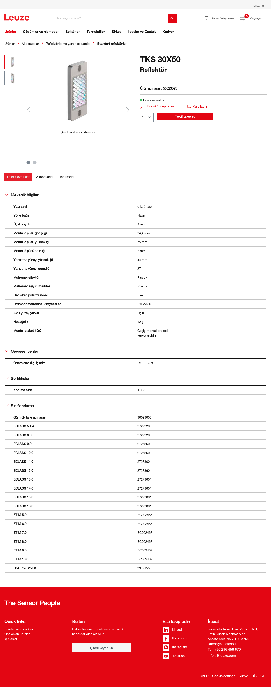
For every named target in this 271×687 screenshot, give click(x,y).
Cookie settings (223, 676)
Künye (243, 676)
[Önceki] (28, 109)
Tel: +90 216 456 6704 (225, 649)
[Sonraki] (127, 109)
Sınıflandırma (19, 405)
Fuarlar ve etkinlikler (18, 629)
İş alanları (11, 639)
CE (262, 676)
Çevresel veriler (21, 351)
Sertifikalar (17, 378)
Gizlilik (204, 676)
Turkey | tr (259, 5)
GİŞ (254, 676)
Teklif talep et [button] (185, 116)
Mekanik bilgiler (21, 194)
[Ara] (172, 18)
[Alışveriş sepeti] (264, 16)
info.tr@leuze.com (222, 655)
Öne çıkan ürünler (17, 634)
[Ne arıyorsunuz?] (111, 18)
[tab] (18, 177)
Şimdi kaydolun (101, 648)
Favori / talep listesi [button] (157, 106)
